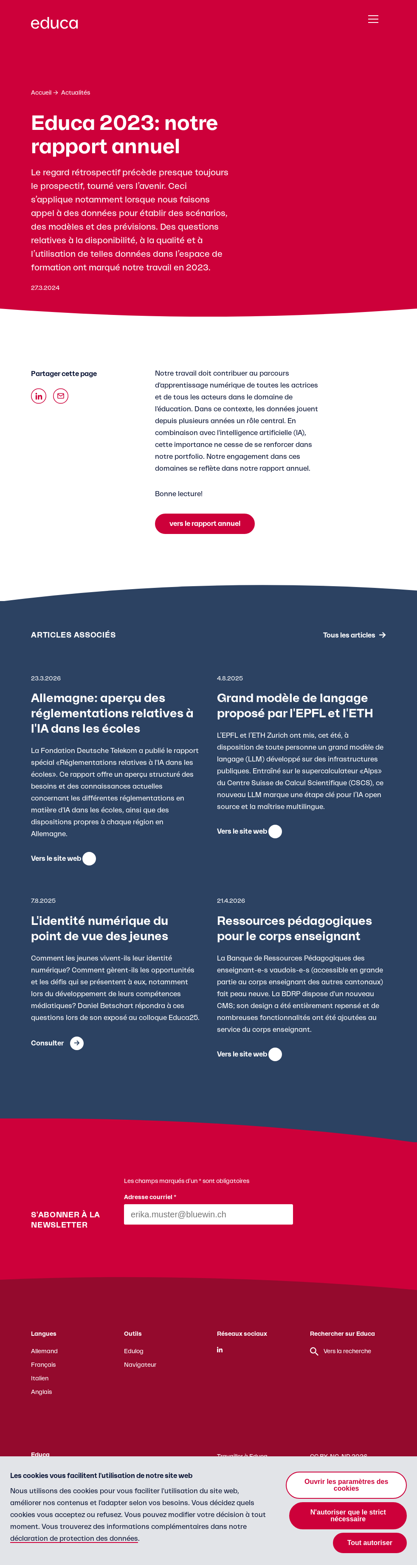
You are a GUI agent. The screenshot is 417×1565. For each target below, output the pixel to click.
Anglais (41, 1392)
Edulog (134, 1351)
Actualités (75, 93)
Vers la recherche (340, 1351)
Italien (39, 1379)
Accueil (41, 93)
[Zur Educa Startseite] (54, 26)
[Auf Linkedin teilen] (38, 396)
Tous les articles (349, 635)
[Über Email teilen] (60, 396)
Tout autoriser (369, 1542)
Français (43, 1365)
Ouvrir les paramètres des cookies (346, 1485)
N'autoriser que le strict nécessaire (348, 1516)
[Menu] (373, 19)
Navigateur (140, 1365)
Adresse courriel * (150, 1197)
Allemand (44, 1351)
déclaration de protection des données (74, 1538)
